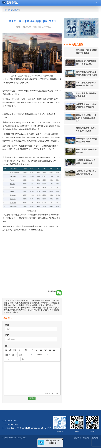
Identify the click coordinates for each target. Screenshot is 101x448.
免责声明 (95, 438)
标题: (7, 325)
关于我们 (77, 438)
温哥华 (46, 79)
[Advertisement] (32, 266)
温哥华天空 (10, 2)
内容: (6, 346)
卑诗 (30, 215)
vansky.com (21, 438)
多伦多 (26, 226)
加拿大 (5, 79)
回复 (32, 398)
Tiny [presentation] (56, 393)
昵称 (7, 335)
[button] (6, 350)
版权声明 (86, 438)
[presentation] (6, 350)
